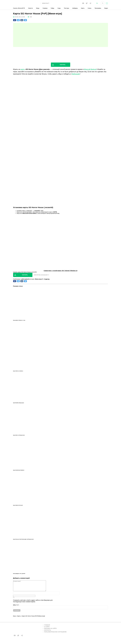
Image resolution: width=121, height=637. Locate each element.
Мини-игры (38, 279)
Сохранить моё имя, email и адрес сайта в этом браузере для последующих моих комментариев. (33, 600)
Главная (47, 625)
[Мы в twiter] (86, 3)
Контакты (47, 630)
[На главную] (27, 3)
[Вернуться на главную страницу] (27, 628)
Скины (89, 8)
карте (23, 69)
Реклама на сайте (50, 628)
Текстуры (66, 8)
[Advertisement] (60, 35)
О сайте (47, 626)
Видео (106, 8)
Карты (82, 8)
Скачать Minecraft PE (19, 8)
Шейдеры (75, 8)
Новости (30, 8)
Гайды (52, 8)
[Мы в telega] (90, 3)
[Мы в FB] (83, 3)
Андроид (46, 279)
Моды (37, 8)
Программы (98, 8)
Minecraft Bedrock (90, 69)
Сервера (45, 8)
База (14, 616)
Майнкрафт (76, 74)
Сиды (59, 8)
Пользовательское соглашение (55, 632)
